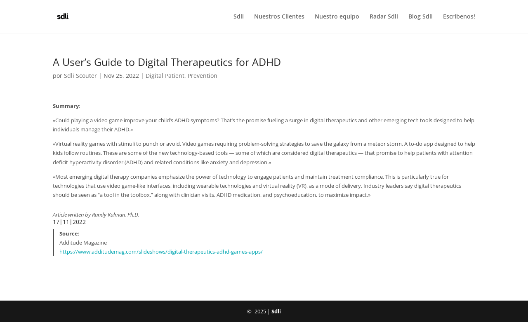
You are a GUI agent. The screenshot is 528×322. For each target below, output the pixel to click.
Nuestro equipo (337, 17)
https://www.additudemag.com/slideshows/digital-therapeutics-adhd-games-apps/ (161, 251)
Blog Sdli (420, 17)
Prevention (202, 75)
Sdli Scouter (80, 75)
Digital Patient (165, 75)
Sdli (238, 17)
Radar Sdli (384, 17)
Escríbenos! (459, 17)
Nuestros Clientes (279, 17)
